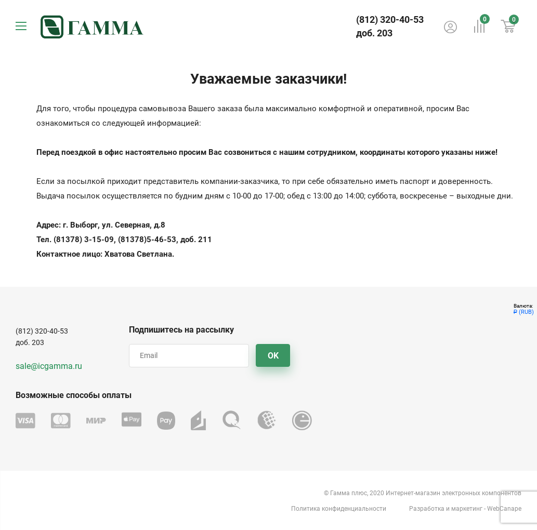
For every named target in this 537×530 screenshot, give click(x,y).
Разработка (426, 508)
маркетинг (466, 508)
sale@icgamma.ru (49, 366)
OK (273, 356)
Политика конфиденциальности (338, 508)
